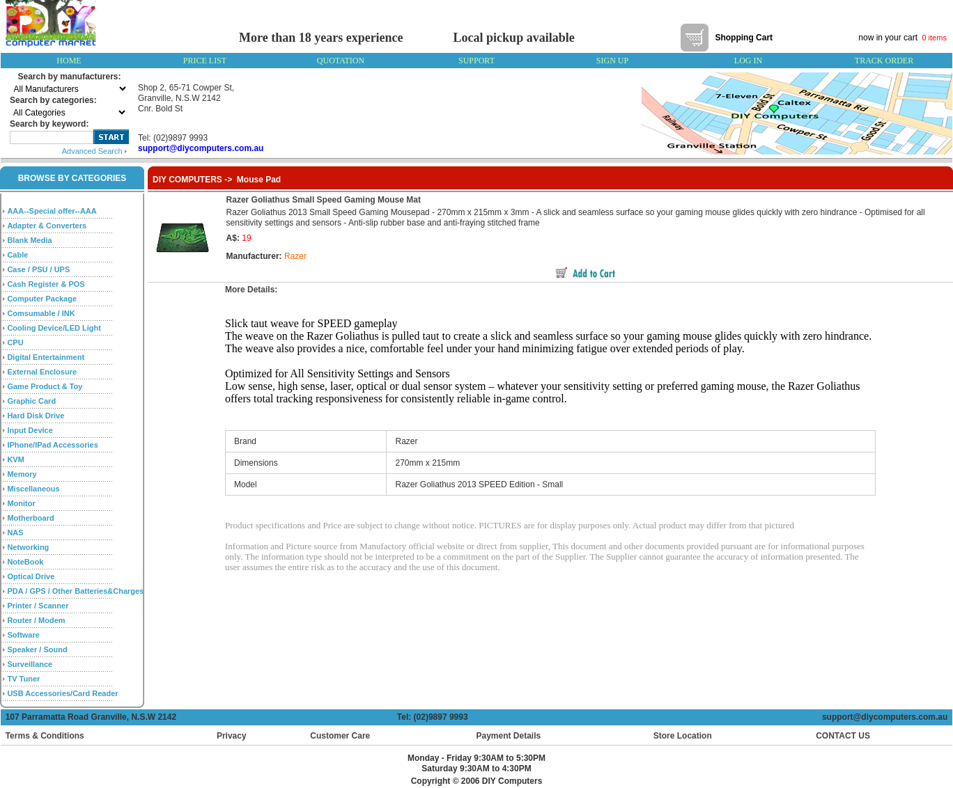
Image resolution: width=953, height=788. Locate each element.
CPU (15, 342)
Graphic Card (31, 401)
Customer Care (340, 736)
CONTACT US (840, 736)
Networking (28, 547)
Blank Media (29, 240)
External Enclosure (42, 372)
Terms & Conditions (45, 736)
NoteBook (25, 562)
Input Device (29, 430)
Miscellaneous (33, 488)
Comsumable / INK (41, 313)
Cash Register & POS (45, 284)
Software (23, 635)
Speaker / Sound (37, 649)
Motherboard (30, 518)
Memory (21, 474)
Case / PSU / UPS (38, 269)
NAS (15, 532)
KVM (15, 459)
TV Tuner (23, 679)
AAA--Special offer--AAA (51, 211)
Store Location (682, 736)
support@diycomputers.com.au (887, 717)
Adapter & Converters (46, 225)
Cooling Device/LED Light (53, 328)
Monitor (21, 503)
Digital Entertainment (45, 357)
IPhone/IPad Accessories (52, 445)
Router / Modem (36, 620)
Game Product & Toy (44, 386)
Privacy (232, 736)
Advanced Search (94, 151)
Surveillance (29, 664)
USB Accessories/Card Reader (62, 693)
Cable (17, 255)
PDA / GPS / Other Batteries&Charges (75, 591)
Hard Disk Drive (35, 415)
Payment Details (508, 736)
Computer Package (42, 298)
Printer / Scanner (37, 605)
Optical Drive (30, 576)
